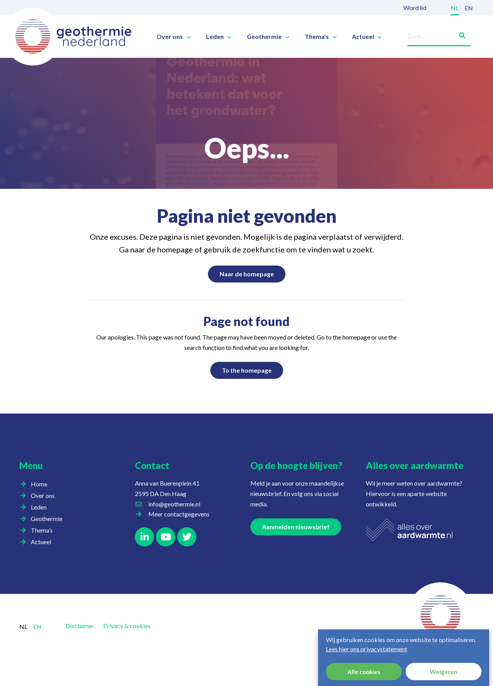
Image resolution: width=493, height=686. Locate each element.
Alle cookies (363, 671)
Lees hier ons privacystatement (366, 648)
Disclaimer (79, 625)
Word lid (414, 7)
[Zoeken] (459, 34)
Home (39, 484)
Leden (218, 37)
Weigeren (443, 671)
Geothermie (268, 37)
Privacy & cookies (127, 625)
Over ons (173, 37)
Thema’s (321, 37)
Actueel (367, 37)
